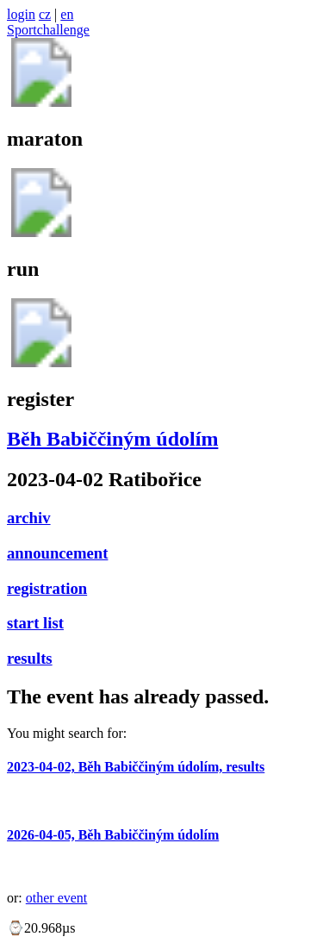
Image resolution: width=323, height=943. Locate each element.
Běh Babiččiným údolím (112, 439)
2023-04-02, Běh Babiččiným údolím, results (135, 766)
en (66, 14)
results (30, 658)
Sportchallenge (48, 29)
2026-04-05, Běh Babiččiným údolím (113, 834)
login (21, 14)
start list (35, 623)
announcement (57, 553)
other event (57, 897)
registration (47, 588)
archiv (29, 518)
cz (45, 14)
